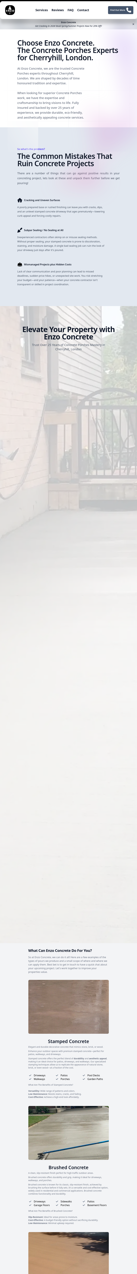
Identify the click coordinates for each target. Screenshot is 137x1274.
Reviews (58, 10)
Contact (83, 10)
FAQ (71, 10)
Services (42, 10)
